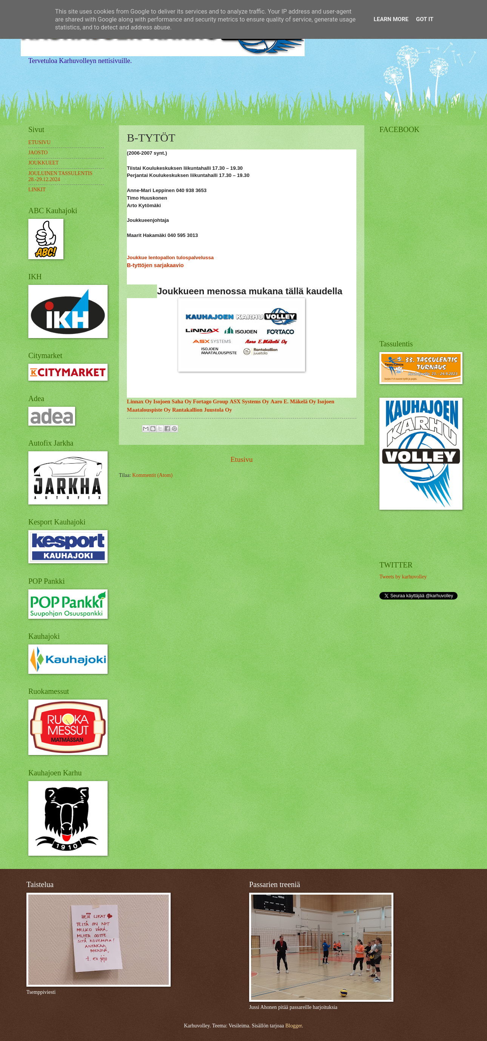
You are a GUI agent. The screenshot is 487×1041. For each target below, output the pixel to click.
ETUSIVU (39, 142)
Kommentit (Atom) (152, 475)
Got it (424, 19)
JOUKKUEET (43, 163)
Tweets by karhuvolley (403, 577)
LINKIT (37, 189)
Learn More (391, 19)
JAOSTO (38, 152)
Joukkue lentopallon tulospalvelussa (170, 257)
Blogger (293, 1026)
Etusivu (241, 459)
